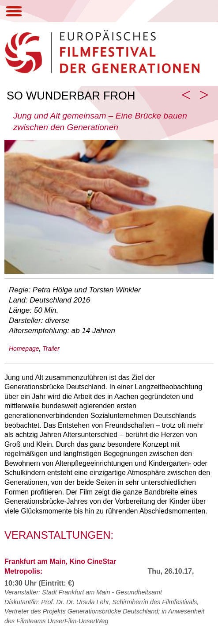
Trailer (51, 348)
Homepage (24, 348)
